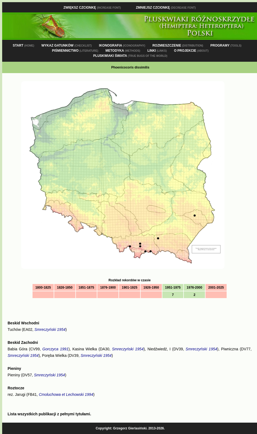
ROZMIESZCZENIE (177, 45)
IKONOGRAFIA (122, 45)
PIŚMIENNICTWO (75, 51)
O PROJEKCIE (191, 51)
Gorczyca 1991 (55, 349)
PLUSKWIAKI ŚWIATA (130, 56)
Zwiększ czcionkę (92, 7)
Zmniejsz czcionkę (166, 7)
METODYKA (122, 51)
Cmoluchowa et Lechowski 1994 (66, 394)
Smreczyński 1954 (49, 329)
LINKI (157, 51)
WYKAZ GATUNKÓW (66, 45)
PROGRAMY (226, 45)
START (23, 45)
